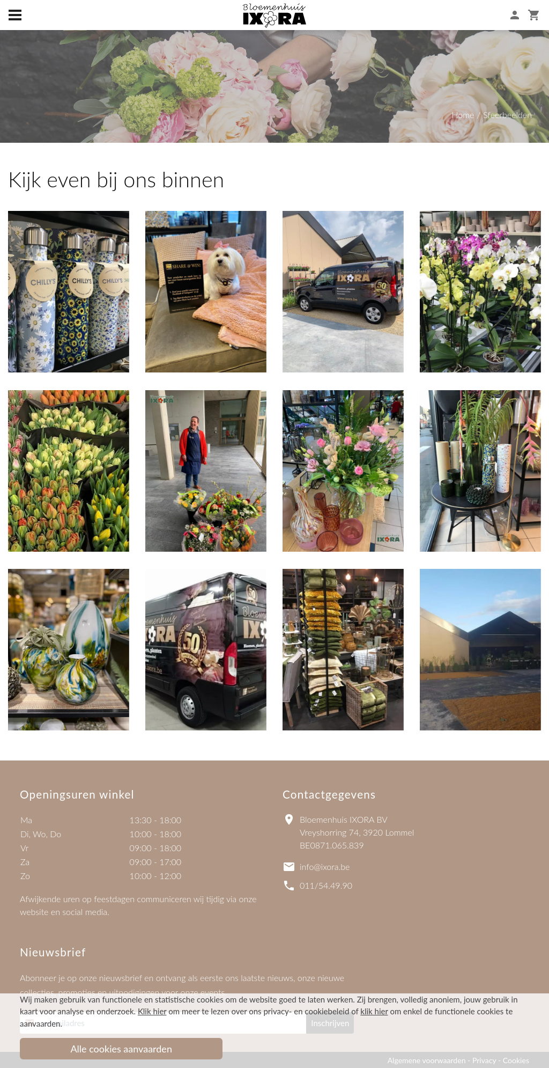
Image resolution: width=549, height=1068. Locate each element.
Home (462, 114)
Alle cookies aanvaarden (121, 1049)
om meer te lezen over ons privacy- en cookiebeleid (243, 1011)
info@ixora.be (325, 866)
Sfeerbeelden (507, 114)
